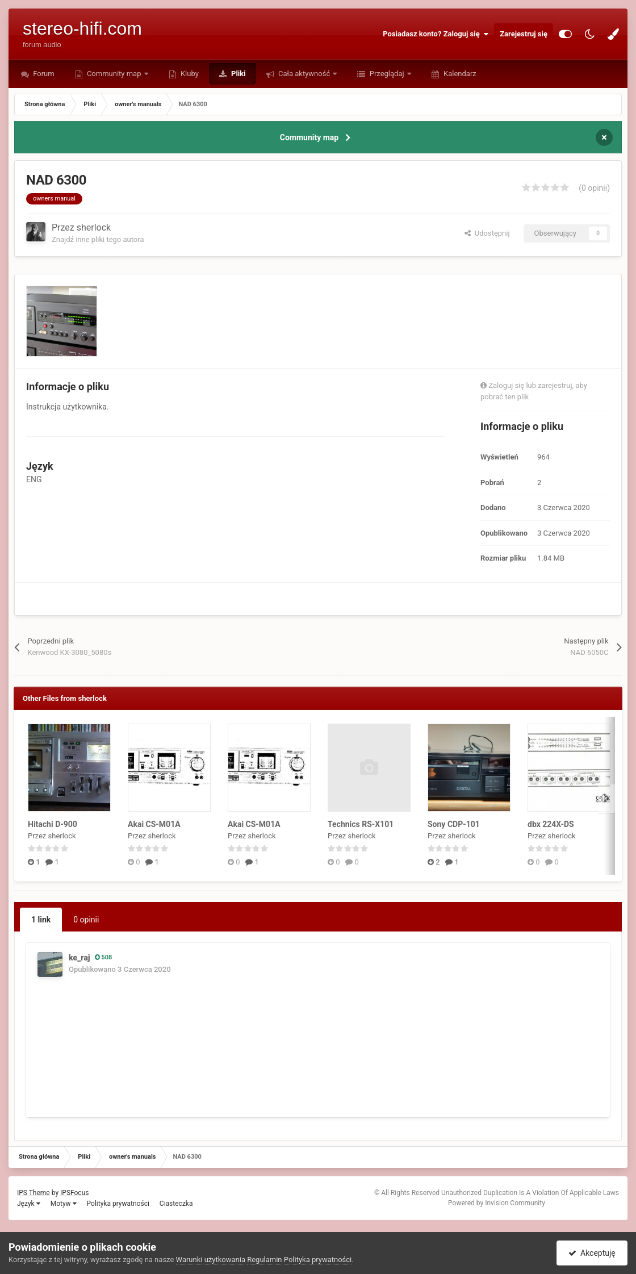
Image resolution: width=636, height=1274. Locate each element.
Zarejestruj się (523, 34)
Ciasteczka (176, 1204)
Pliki (237, 73)
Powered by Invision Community (496, 1203)
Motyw (64, 1204)
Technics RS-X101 (361, 824)
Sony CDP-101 (454, 824)
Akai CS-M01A (154, 824)
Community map (114, 73)
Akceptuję (592, 1253)
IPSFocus (74, 1193)
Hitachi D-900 (52, 824)
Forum (43, 73)
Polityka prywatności (118, 1204)
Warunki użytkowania (210, 1259)
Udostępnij (487, 233)
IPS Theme (33, 1193)
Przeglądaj (386, 73)
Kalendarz (459, 73)
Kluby (189, 73)
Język (28, 1204)
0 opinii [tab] (86, 919)
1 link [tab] (41, 919)
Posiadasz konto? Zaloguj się (435, 34)
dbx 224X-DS (551, 824)
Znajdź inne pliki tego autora (98, 239)
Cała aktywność (304, 73)
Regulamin (264, 1259)
